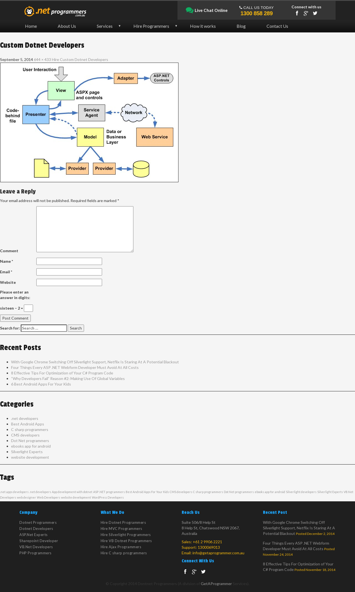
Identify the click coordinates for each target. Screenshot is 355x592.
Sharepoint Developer (38, 541)
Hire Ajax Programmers (121, 547)
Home (31, 26)
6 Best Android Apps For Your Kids (41, 384)
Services (105, 26)
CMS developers (25, 435)
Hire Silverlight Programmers (126, 534)
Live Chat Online (207, 10)
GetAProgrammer (216, 583)
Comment (9, 250)
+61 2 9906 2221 (207, 541)
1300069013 (209, 547)
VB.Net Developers (36, 547)
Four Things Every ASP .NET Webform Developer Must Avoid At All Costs (75, 367)
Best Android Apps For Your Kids (147, 492)
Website (8, 282)
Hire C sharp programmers (124, 553)
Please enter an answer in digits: (15, 295)
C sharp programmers (29, 429)
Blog (241, 26)
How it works (203, 26)
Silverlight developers (301, 492)
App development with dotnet (72, 492)
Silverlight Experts (27, 451)
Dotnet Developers (36, 528)
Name (6, 261)
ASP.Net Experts (33, 534)
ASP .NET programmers (109, 492)
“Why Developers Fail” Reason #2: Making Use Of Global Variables (68, 378)
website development (30, 457)
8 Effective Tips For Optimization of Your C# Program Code (62, 373)
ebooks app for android (31, 446)
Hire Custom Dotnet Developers (80, 59)
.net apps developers (14, 492)
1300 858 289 (256, 13)
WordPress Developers (108, 497)
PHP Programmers (35, 553)
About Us (67, 26)
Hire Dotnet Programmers (123, 522)
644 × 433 (42, 59)
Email (6, 271)
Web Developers (48, 497)
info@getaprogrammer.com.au (218, 552)
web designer (26, 497)
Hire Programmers (151, 26)
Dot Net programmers (30, 440)
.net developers (24, 418)
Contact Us (277, 26)
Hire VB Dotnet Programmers (126, 541)
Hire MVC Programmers (121, 528)
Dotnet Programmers (38, 522)
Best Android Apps (27, 424)
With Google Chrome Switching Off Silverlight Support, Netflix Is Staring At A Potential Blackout (95, 361)
